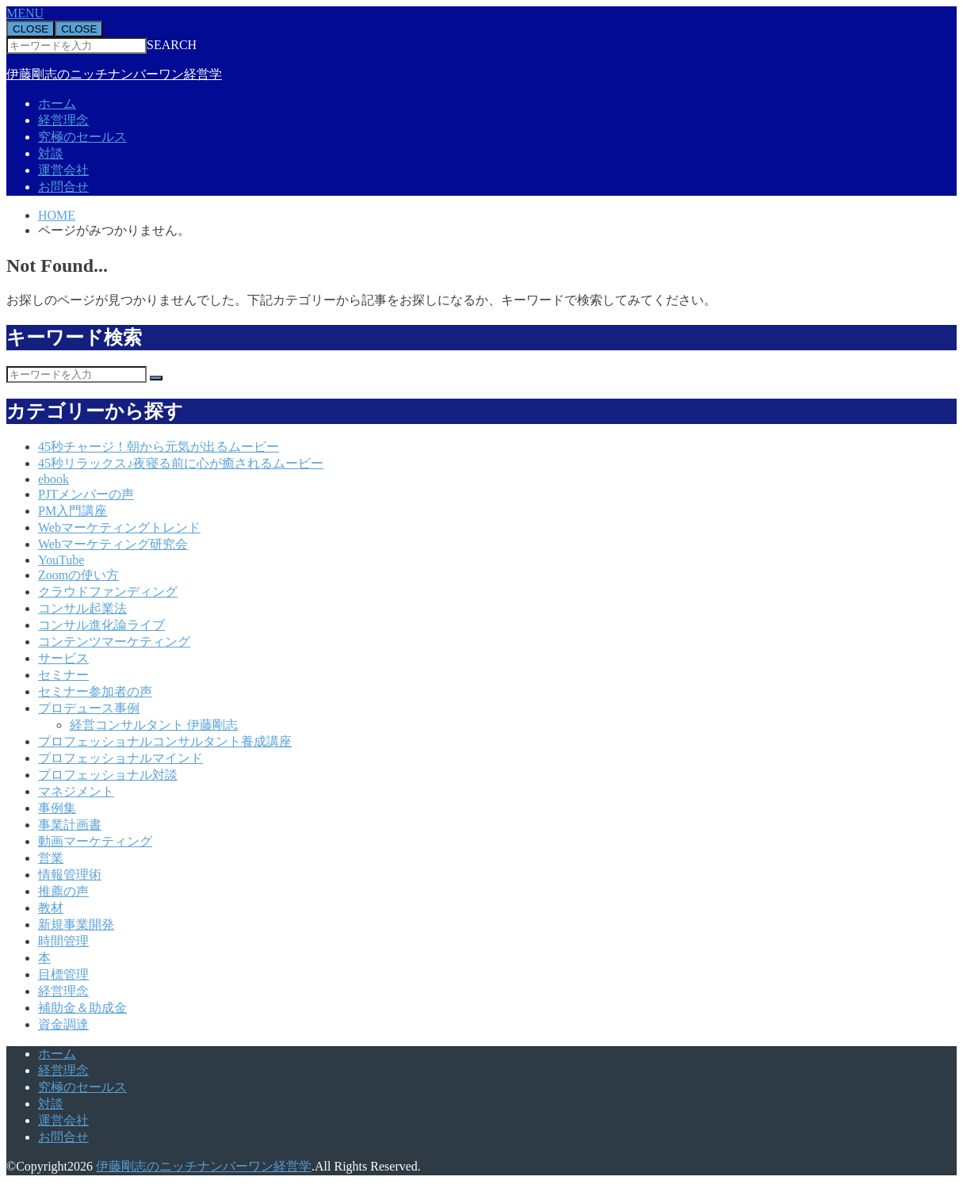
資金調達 (63, 1024)
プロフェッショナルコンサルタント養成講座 (165, 741)
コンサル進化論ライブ (101, 625)
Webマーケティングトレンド (119, 527)
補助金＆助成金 (82, 1007)
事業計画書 (69, 824)
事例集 (57, 808)
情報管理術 (69, 874)
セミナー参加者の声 (95, 691)
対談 (50, 153)
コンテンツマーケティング (114, 641)
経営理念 (63, 120)
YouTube (61, 560)
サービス (63, 658)
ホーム (57, 103)
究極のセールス (82, 136)
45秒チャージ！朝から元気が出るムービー (158, 446)
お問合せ (63, 186)
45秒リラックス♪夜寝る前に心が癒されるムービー (180, 463)
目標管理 (63, 974)
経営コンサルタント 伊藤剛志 (154, 725)
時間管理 (63, 941)
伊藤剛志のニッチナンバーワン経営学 (114, 74)
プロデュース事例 (88, 708)
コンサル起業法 (82, 608)
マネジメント (76, 791)
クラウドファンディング (108, 591)
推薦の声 (63, 891)
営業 (50, 858)
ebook (53, 479)
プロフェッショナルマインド (120, 758)
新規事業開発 (76, 924)
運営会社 (63, 170)
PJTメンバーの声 (86, 494)
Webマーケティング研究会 (113, 544)
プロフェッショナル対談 (108, 774)
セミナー (63, 675)
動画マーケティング (95, 841)
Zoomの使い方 (78, 575)
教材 (50, 908)
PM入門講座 (72, 511)
